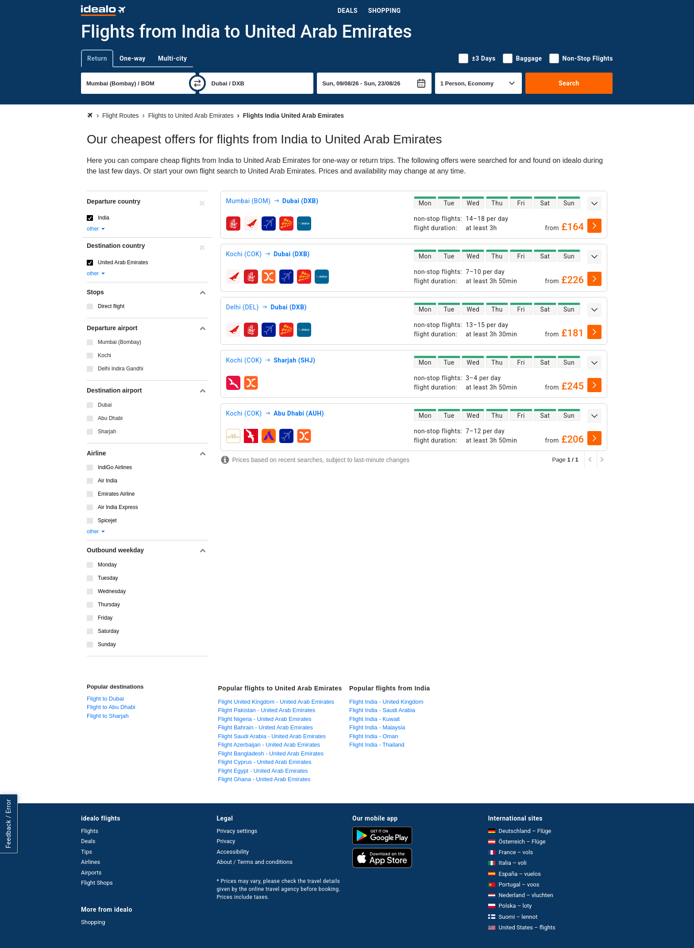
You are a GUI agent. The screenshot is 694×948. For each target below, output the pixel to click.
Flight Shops (97, 882)
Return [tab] (97, 58)
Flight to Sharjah (108, 716)
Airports (91, 872)
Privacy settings (237, 831)
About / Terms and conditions (255, 862)
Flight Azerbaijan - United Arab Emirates (269, 744)
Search (569, 83)
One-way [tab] (133, 58)
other (96, 229)
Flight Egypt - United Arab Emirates (263, 770)
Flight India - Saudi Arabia (382, 710)
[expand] (594, 204)
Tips (86, 851)
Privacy (226, 841)
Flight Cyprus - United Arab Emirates (265, 762)
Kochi (104, 355)
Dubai (105, 405)
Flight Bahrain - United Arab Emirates (265, 727)
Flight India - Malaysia (377, 727)
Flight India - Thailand (377, 744)
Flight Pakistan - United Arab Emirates (267, 710)
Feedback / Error (8, 823)
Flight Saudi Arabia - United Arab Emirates (272, 736)
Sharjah (107, 431)
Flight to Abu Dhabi (111, 707)
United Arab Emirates (123, 262)
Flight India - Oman (373, 736)
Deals (348, 10)
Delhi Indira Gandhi (120, 369)
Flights (89, 831)
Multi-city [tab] (172, 58)
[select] (594, 226)
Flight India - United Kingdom (386, 701)
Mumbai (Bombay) (119, 342)
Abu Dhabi (110, 418)
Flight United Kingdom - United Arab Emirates (276, 701)
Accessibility (233, 851)
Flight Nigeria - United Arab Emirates (265, 719)
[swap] (197, 83)
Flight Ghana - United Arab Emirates (264, 779)
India (103, 218)
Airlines (90, 862)
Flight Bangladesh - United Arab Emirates (271, 753)
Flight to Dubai (105, 698)
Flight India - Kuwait (374, 719)
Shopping (384, 10)
